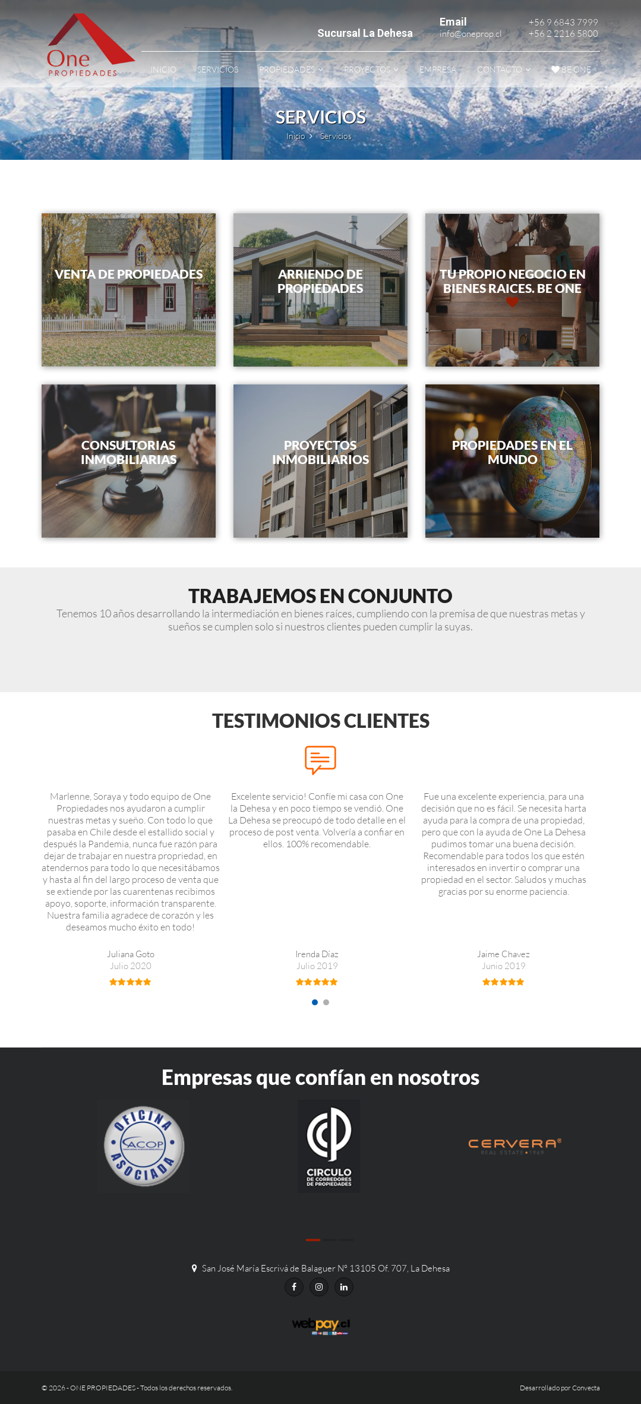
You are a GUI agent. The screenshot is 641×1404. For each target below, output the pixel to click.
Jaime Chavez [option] (504, 967)
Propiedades (287, 69)
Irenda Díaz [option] (317, 967)
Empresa (437, 69)
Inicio (163, 69)
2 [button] (326, 1002)
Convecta (586, 1387)
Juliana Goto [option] (131, 967)
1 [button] (315, 1002)
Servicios (217, 69)
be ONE (571, 69)
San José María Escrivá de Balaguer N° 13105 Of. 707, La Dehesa (326, 1268)
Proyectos (367, 69)
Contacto (499, 69)
